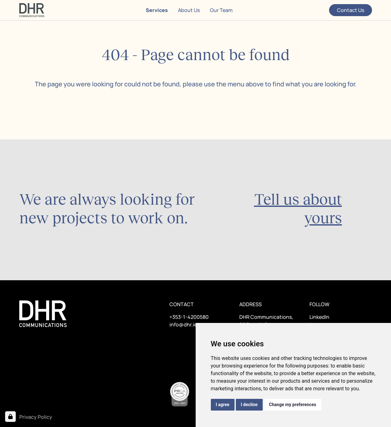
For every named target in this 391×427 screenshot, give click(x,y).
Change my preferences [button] (292, 404)
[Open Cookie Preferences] (10, 416)
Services (157, 10)
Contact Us (350, 10)
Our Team (221, 10)
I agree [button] (222, 404)
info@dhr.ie (183, 324)
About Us (189, 10)
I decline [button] (249, 404)
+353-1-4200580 (189, 316)
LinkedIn (319, 316)
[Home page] (31, 10)
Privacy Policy (35, 416)
